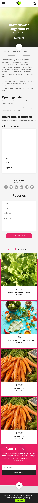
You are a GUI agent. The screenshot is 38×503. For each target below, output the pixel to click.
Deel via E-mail (32, 187)
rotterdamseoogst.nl (12, 169)
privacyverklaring (24, 498)
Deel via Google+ (21, 187)
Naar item (19, 47)
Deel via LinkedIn (16, 187)
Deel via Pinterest (27, 187)
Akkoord (20, 500)
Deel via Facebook (6, 187)
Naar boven (19, 485)
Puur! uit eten (19, 3)
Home (4, 51)
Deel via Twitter (11, 187)
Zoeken (34, 3)
